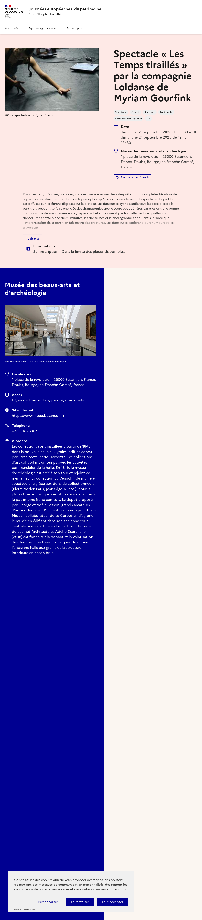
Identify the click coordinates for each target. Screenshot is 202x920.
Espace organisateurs (42, 28)
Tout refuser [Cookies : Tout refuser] (80, 901)
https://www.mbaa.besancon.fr (38, 415)
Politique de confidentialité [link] (25, 909)
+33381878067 (24, 431)
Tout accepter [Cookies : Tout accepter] (112, 901)
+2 (148, 118)
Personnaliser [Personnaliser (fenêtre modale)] (48, 901)
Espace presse (76, 28)
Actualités (11, 28)
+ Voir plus (32, 239)
